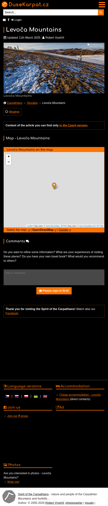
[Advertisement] (53, 348)
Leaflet (30, 226)
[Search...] (50, 12)
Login (16, 19)
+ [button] (9, 157)
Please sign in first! (54, 290)
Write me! (13, 481)
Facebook (12, 313)
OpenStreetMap (53, 226)
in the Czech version (73, 125)
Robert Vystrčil (54, 502)
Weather (14, 111)
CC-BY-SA (98, 226)
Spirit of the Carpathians (33, 494)
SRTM (63, 226)
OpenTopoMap (85, 226)
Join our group (17, 416)
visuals (89, 502)
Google (63, 229)
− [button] (9, 162)
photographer (74, 502)
